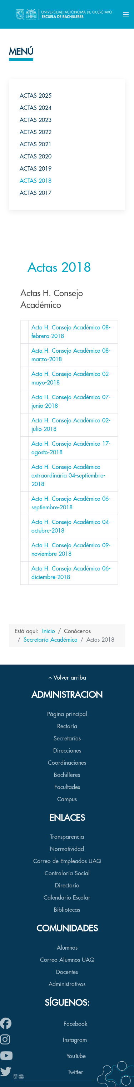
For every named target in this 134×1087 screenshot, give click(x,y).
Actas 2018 (35, 181)
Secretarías (67, 738)
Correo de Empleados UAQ (67, 861)
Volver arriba (67, 678)
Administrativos (67, 984)
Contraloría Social (67, 873)
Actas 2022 (35, 132)
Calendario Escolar (67, 898)
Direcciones (67, 751)
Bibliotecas (67, 910)
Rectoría (67, 726)
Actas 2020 (35, 157)
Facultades (67, 787)
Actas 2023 (35, 120)
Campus (67, 799)
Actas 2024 (35, 108)
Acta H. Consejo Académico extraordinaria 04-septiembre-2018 (68, 475)
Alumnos (67, 948)
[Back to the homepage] (64, 14)
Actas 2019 (35, 169)
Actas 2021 (35, 144)
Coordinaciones (67, 763)
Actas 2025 (35, 96)
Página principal (67, 714)
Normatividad (67, 849)
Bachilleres (67, 775)
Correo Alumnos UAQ (67, 960)
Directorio (67, 885)
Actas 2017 (35, 193)
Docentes (67, 972)
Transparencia (67, 837)
